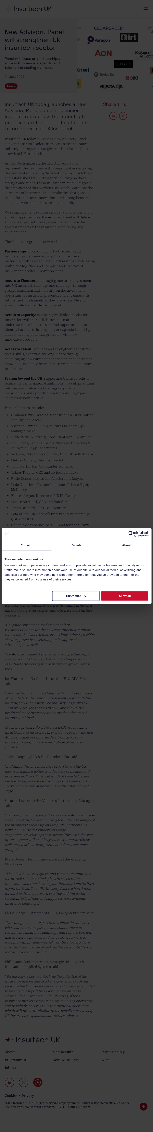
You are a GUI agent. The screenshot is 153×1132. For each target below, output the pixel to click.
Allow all (125, 596)
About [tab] (126, 545)
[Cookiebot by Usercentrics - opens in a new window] (131, 534)
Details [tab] (77, 545)
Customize (76, 596)
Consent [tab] (26, 545)
